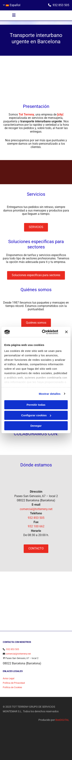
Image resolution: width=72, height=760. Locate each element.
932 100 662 (36, 526)
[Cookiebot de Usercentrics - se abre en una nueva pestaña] (43, 332)
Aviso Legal (8, 680)
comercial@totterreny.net (36, 509)
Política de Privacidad (14, 684)
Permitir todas (36, 404)
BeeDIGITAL (62, 721)
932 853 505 (61, 5)
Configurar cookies (36, 415)
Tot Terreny (26, 114)
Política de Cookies (12, 689)
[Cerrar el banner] (66, 332)
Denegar (36, 425)
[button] (14, 15)
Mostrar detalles (50, 393)
